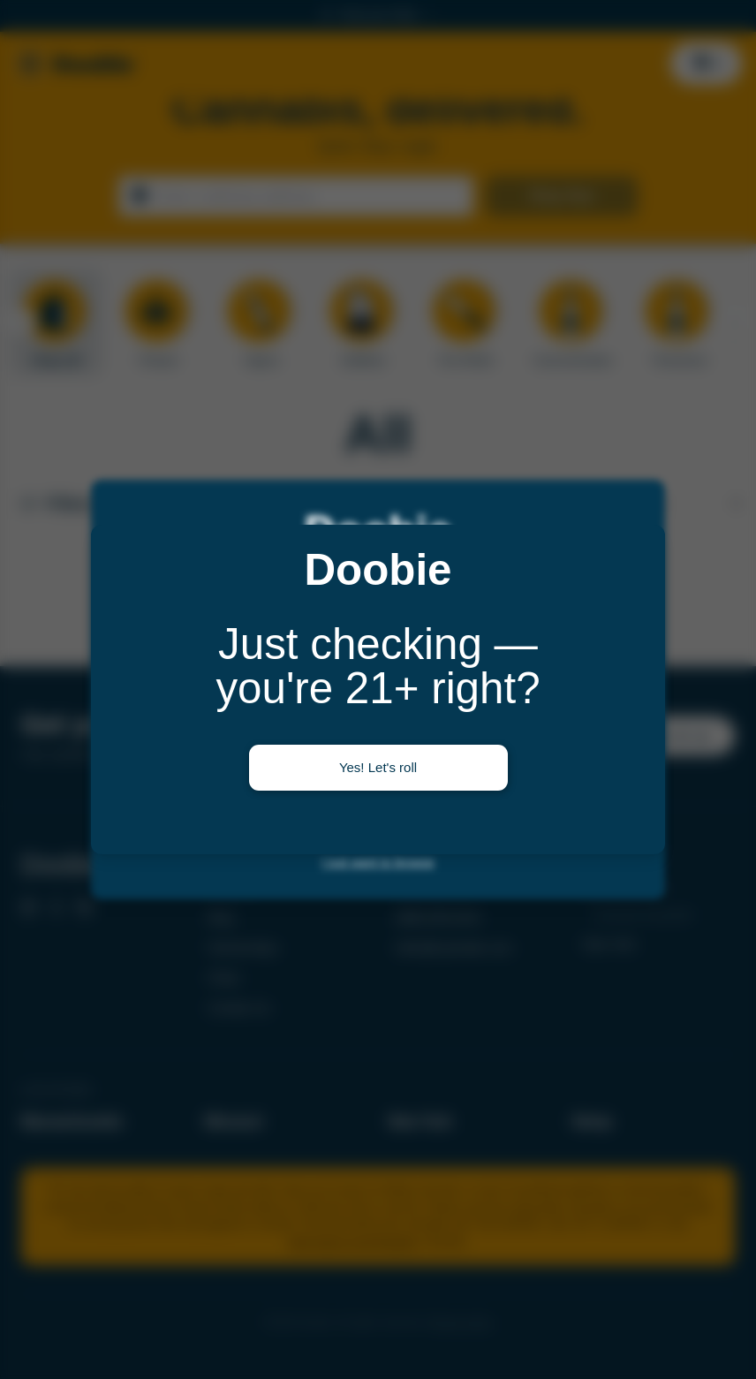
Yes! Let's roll (378, 767)
